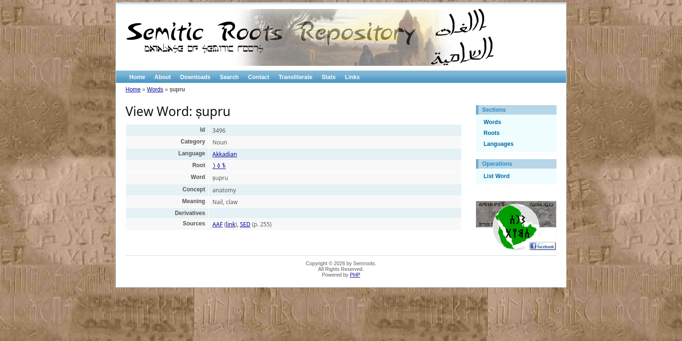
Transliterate (295, 77)
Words (155, 89)
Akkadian (225, 154)
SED (245, 224)
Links (352, 77)
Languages (498, 144)
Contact (258, 77)
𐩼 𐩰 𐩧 (219, 166)
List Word (497, 176)
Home (137, 77)
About (162, 77)
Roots (492, 133)
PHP (355, 275)
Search (229, 77)
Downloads (195, 77)
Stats (328, 77)
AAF (218, 224)
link (230, 224)
